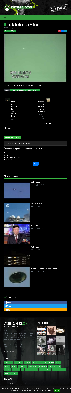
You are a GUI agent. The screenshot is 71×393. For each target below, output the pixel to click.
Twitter (8, 306)
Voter (35, 164)
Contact (29, 384)
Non (6, 155)
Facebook (8, 302)
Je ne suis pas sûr (11, 159)
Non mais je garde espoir (13, 157)
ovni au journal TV (36, 225)
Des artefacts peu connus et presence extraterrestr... (43, 105)
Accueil (6, 384)
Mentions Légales (15, 384)
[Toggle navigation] (4, 17)
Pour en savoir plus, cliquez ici (43, 390)
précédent (9, 128)
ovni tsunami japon (36, 204)
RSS (7, 310)
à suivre (47, 123)
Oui (6, 153)
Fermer (57, 390)
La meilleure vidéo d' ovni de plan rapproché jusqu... (45, 268)
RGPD (24, 384)
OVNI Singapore (35, 247)
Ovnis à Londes (35, 182)
